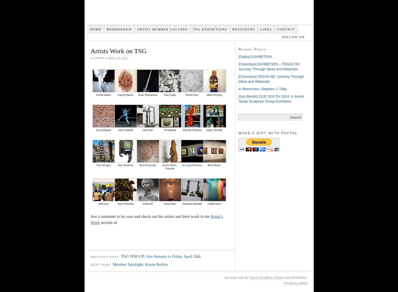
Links (266, 29)
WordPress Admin (295, 283)
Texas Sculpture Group (170, 13)
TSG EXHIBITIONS (210, 29)
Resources (243, 29)
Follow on (294, 37)
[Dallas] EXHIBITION (255, 57)
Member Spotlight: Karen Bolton (140, 264)
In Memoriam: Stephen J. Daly (263, 89)
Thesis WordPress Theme (266, 278)
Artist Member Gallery (162, 29)
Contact (286, 29)
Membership (119, 29)
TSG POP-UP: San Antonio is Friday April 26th (161, 256)
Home (95, 29)
